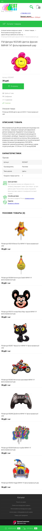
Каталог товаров (11, 24)
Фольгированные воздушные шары (21, 508)
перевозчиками (29, 198)
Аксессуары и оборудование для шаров (21, 512)
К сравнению (7, 100)
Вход (2, 11)
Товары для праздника (21, 515)
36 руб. (5, 487)
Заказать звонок (25, 16)
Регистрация (8, 11)
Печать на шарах (21, 502)
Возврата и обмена (13, 203)
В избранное (7, 96)
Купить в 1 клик (8, 93)
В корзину (13, 86)
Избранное (12, 528)
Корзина (30, 528)
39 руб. (5, 81)
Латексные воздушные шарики (21, 505)
